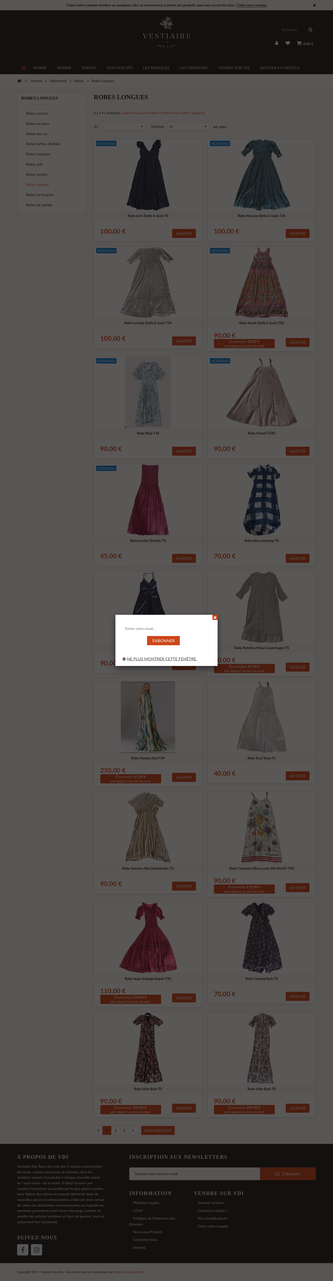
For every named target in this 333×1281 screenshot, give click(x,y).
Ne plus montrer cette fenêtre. (160, 658)
